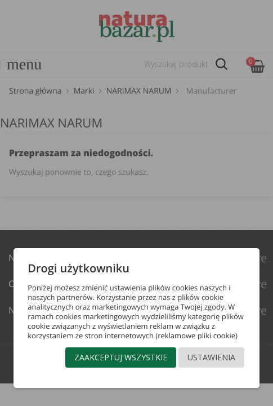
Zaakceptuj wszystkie (120, 357)
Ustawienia (211, 357)
